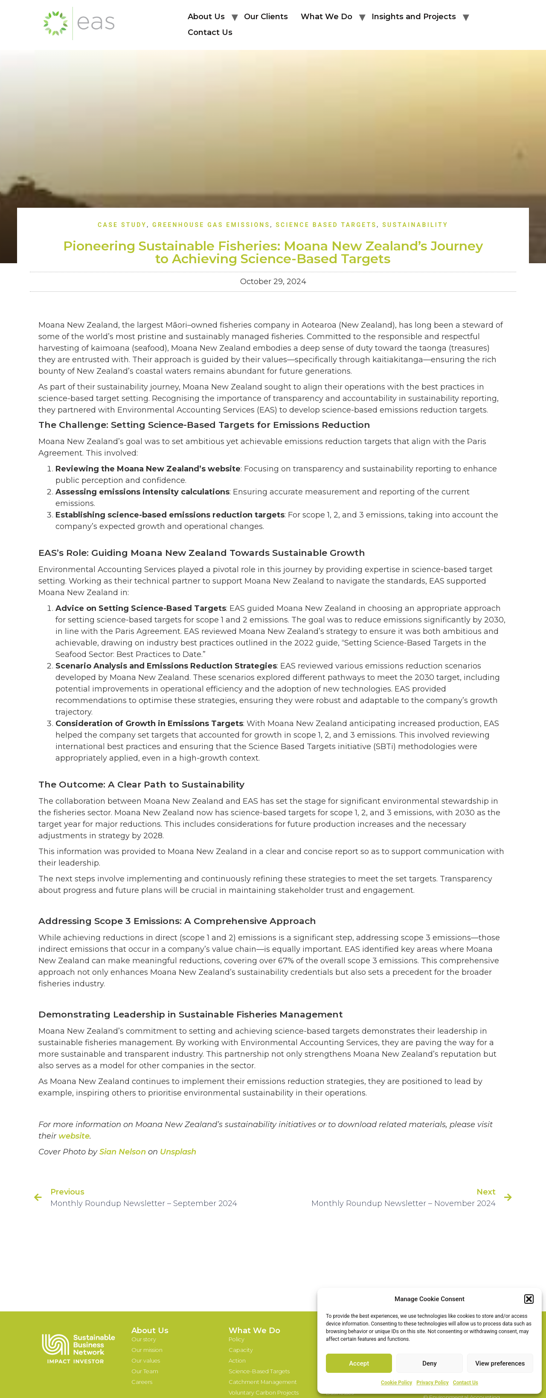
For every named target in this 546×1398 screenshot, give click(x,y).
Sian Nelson (122, 1152)
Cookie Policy (396, 1383)
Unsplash (178, 1152)
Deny (429, 1363)
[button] (529, 1299)
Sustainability (415, 224)
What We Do (326, 16)
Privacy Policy (432, 1383)
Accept (359, 1363)
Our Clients (266, 16)
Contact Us (465, 1383)
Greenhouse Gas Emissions (211, 224)
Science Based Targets (326, 224)
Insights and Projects (414, 16)
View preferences (500, 1363)
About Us (206, 16)
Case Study (122, 224)
